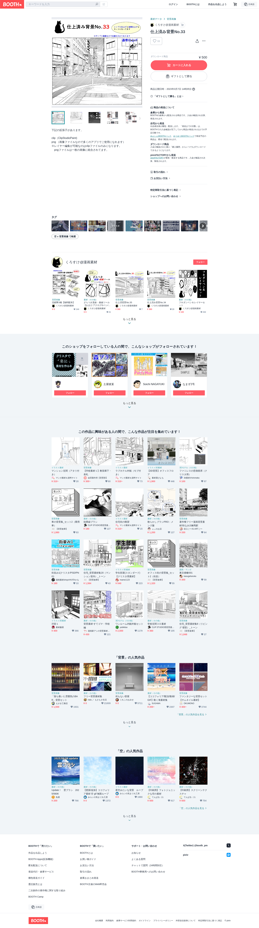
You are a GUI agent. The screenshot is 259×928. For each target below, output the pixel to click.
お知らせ (136, 853)
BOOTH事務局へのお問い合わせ (148, 871)
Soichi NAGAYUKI (154, 384)
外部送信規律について (186, 921)
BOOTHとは (193, 4)
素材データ (156, 19)
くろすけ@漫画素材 (81, 262)
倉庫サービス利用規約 (126, 921)
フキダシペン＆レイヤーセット (192, 303)
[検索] (97, 4)
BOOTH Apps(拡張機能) (40, 859)
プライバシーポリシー (163, 921)
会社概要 (99, 921)
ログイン (173, 4)
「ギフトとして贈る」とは (167, 96)
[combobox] (63, 4)
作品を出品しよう (217, 4)
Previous (54, 62)
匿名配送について (37, 865)
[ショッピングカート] (235, 4)
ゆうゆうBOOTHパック (183, 136)
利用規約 (110, 921)
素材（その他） (91, 300)
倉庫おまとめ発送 (89, 878)
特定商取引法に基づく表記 (164, 190)
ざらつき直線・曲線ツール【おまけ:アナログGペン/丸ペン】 (97, 304)
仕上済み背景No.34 (156, 302)
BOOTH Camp (35, 896)
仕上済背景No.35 (123, 302)
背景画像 (171, 19)
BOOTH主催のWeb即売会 (93, 884)
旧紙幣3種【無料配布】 (63, 302)
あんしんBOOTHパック (160, 136)
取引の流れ (159, 172)
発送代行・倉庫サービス (41, 871)
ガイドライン (145, 921)
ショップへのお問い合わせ (164, 196)
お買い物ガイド (88, 859)
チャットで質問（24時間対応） (147, 865)
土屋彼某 (108, 384)
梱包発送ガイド (36, 878)
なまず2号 (189, 384)
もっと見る (129, 406)
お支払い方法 (160, 178)
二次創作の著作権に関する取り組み (46, 890)
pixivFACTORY (157, 158)
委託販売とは (35, 884)
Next (139, 62)
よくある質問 (138, 859)
